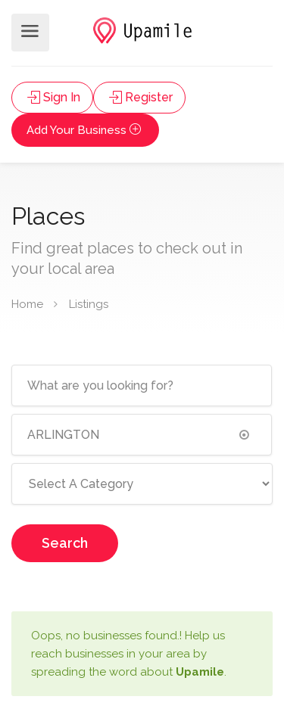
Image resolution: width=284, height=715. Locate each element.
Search (65, 543)
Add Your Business (85, 130)
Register (139, 97)
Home (27, 304)
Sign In (52, 97)
